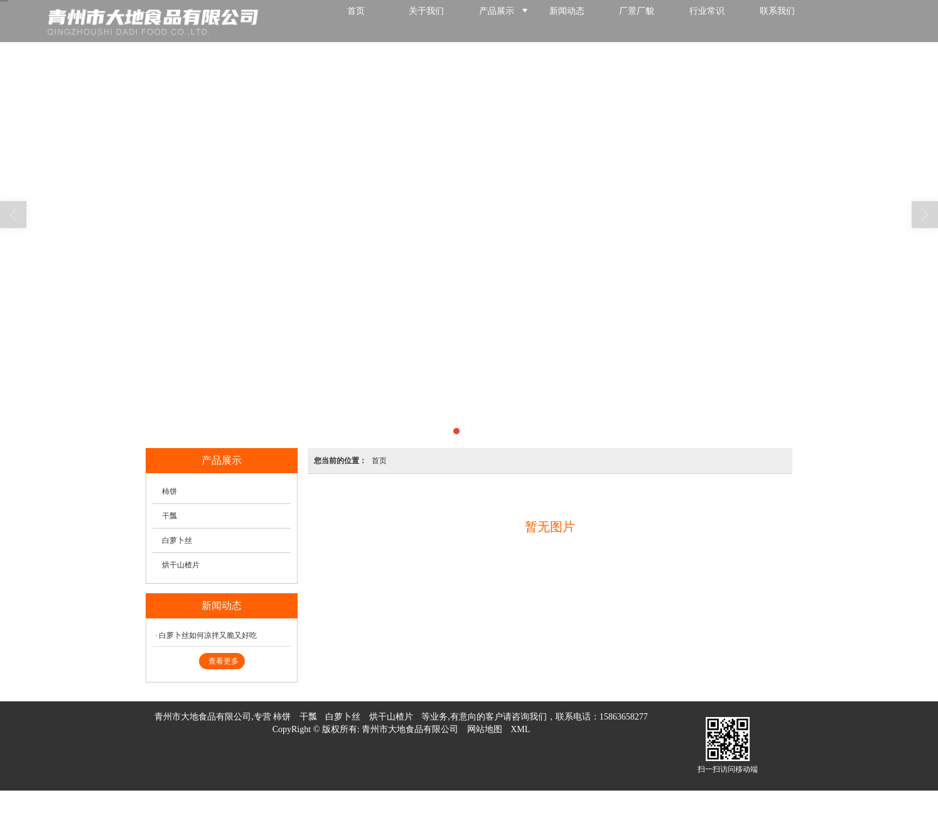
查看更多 (223, 661)
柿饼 (169, 491)
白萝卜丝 (177, 540)
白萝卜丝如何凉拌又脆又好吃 (208, 635)
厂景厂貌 (636, 21)
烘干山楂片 (181, 565)
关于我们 (426, 21)
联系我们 (777, 21)
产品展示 (496, 21)
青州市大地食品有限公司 (410, 729)
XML (520, 729)
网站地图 (484, 729)
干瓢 (169, 516)
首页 (356, 21)
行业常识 (707, 21)
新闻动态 (567, 21)
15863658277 (624, 716)
